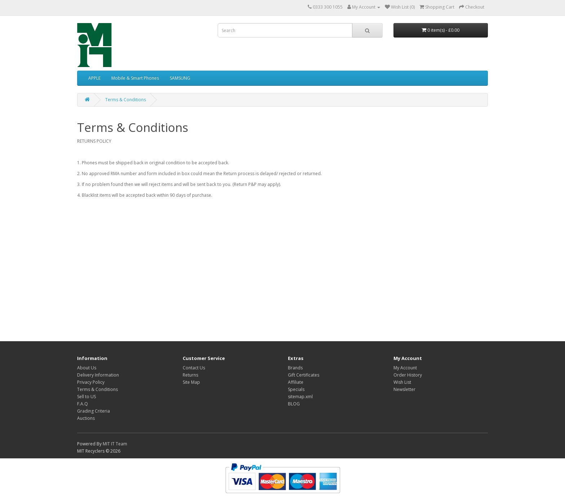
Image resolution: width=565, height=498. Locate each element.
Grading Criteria (93, 411)
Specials (296, 389)
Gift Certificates (303, 375)
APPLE (94, 78)
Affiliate (295, 382)
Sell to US (86, 396)
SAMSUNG (180, 78)
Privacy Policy (90, 382)
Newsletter (404, 389)
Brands (295, 368)
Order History (407, 375)
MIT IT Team (115, 444)
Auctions (86, 418)
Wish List (402, 382)
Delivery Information (98, 375)
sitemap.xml (300, 396)
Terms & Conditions (125, 100)
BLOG (294, 404)
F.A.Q (82, 404)
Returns (190, 375)
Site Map (191, 382)
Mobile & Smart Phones (135, 78)
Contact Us (194, 368)
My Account (405, 368)
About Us (86, 368)
